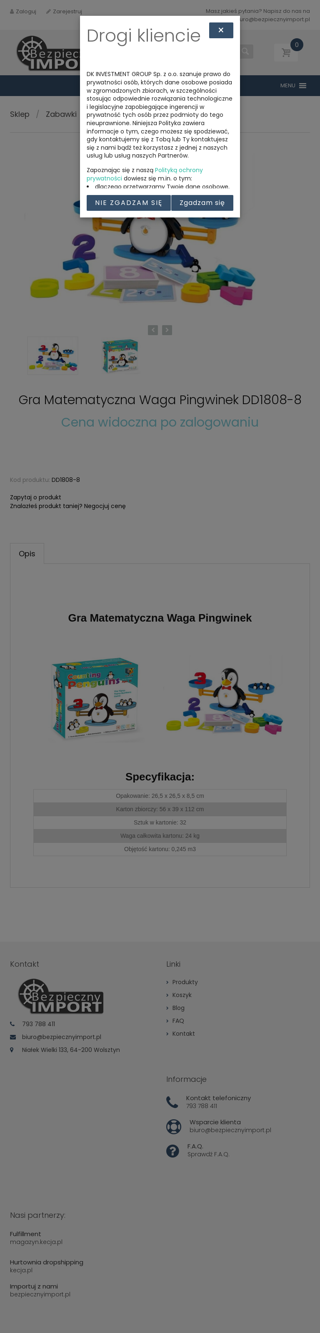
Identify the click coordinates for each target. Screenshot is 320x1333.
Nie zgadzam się (128, 202)
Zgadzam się (202, 202)
